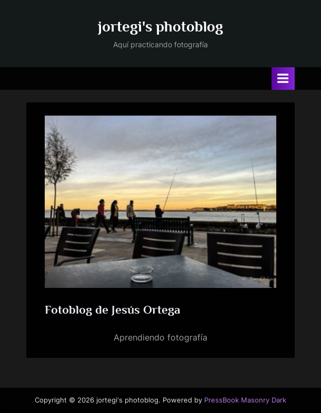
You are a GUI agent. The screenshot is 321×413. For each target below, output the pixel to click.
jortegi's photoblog (160, 26)
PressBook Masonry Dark (245, 400)
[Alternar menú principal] (283, 78)
